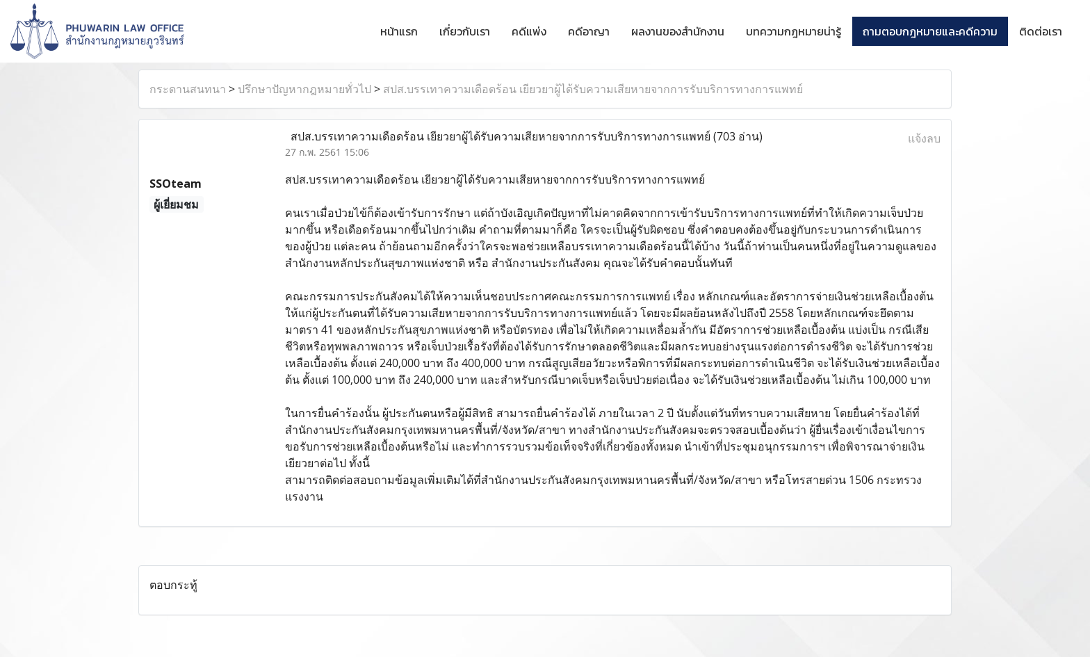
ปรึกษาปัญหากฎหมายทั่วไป (304, 89)
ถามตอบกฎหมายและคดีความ (930, 31)
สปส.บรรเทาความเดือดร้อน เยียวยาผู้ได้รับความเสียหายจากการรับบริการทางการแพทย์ (593, 89)
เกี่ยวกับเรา (464, 31)
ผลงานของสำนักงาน (677, 31)
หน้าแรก (399, 31)
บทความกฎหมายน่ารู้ (793, 31)
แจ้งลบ (924, 138)
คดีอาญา (589, 31)
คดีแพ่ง (529, 31)
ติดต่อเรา (1040, 31)
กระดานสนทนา (187, 89)
